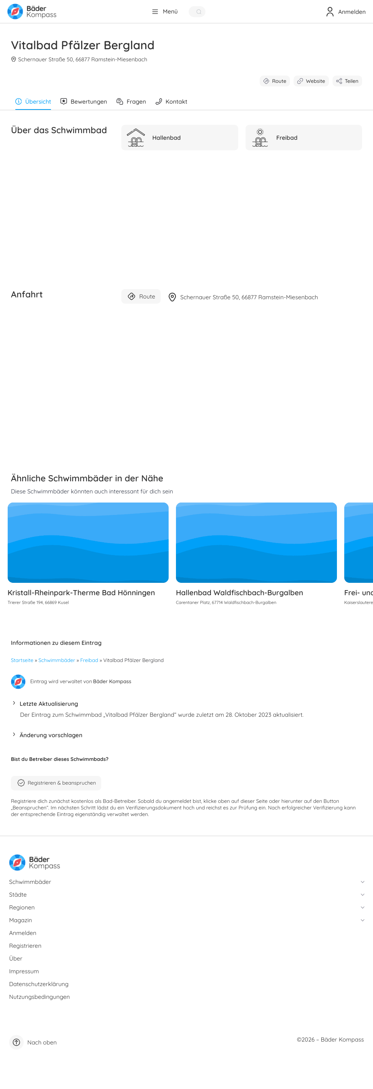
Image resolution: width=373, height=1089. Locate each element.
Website (311, 81)
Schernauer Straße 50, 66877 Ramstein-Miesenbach (80, 59)
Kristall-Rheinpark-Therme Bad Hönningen (84, 595)
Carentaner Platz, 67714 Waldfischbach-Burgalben (226, 605)
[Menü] (164, 12)
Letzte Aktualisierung (49, 706)
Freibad (89, 663)
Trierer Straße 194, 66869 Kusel (41, 605)
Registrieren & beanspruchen (56, 785)
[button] (186, 708)
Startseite (22, 663)
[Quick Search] (197, 11)
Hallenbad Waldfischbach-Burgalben (240, 595)
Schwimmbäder (57, 663)
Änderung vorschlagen (51, 738)
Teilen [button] (347, 81)
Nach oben (33, 1045)
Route (274, 81)
